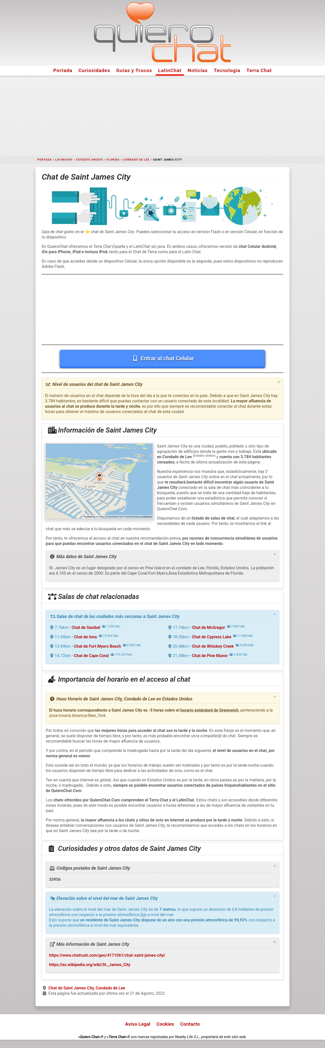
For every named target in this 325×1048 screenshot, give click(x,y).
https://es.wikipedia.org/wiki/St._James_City (89, 964)
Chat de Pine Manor (210, 655)
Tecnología (227, 70)
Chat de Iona (85, 636)
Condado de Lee (136, 159)
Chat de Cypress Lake (211, 636)
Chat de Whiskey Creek (213, 646)
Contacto (190, 1024)
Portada (62, 70)
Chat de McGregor (208, 627)
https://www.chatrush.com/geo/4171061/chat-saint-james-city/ (107, 955)
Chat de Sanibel (86, 627)
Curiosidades (94, 70)
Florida (113, 159)
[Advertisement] (162, 115)
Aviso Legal (137, 1024)
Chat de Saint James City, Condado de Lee (86, 988)
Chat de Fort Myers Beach (97, 646)
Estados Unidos (89, 159)
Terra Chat (259, 70)
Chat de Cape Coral (91, 655)
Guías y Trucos (134, 70)
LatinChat (170, 70)
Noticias (198, 70)
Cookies (165, 1024)
